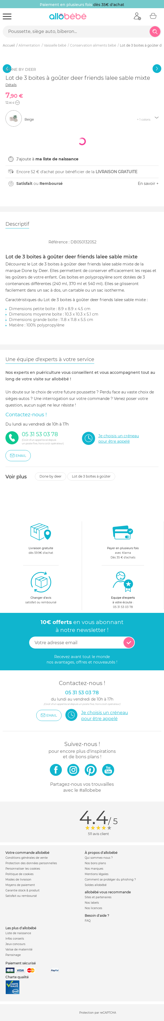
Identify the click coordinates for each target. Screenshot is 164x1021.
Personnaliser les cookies (22, 868)
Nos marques (94, 868)
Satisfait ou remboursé (21, 896)
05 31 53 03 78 (123, 607)
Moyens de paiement (20, 885)
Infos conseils (14, 938)
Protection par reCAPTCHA (97, 1013)
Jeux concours (15, 944)
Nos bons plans (95, 863)
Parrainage (13, 955)
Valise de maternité (18, 949)
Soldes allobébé (96, 885)
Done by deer (51, 476)
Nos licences (93, 908)
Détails (11, 85)
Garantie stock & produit (22, 890)
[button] (17, 102)
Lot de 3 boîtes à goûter (91, 476)
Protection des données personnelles (31, 863)
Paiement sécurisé (20, 963)
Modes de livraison (18, 879)
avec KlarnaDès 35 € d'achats (123, 540)
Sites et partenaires (98, 897)
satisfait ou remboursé (40, 587)
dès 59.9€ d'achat (41, 540)
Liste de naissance (18, 933)
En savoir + (148, 183)
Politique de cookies (19, 874)
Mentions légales (96, 874)
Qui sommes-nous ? (99, 858)
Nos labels (92, 902)
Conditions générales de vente (26, 858)
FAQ (87, 920)
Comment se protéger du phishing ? (110, 879)
